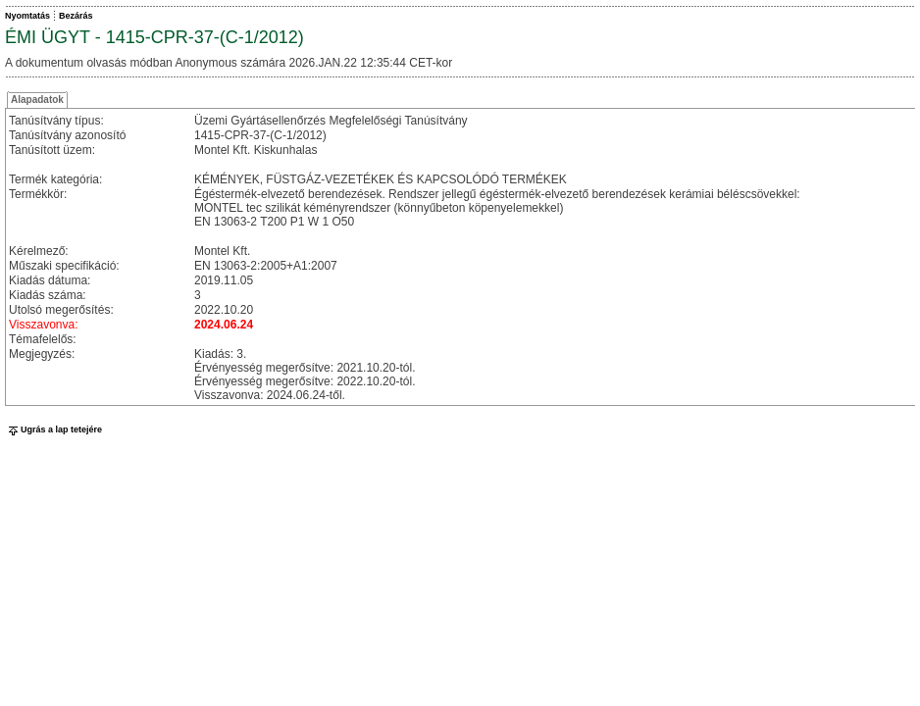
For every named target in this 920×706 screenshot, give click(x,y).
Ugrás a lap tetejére (53, 429)
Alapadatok (37, 99)
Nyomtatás (27, 16)
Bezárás (76, 16)
